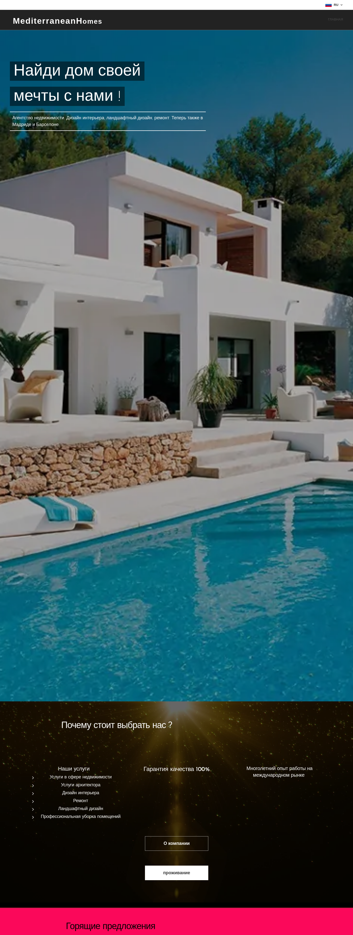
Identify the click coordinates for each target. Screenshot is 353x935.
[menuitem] (342, 20)
